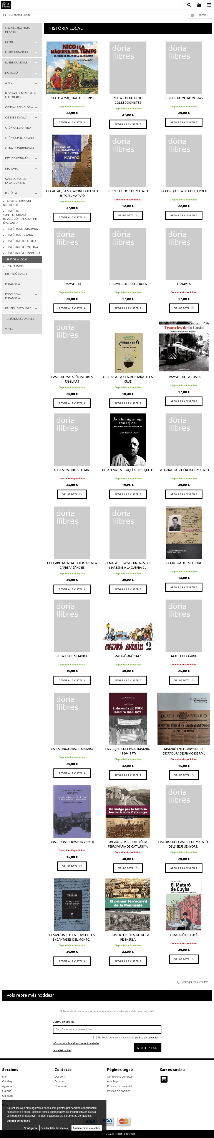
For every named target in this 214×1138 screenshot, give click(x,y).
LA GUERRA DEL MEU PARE (184, 563)
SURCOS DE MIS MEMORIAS (184, 98)
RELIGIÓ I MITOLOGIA (18, 308)
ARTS (8, 83)
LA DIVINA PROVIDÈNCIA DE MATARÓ (184, 470)
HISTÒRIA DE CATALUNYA (22, 228)
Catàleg (7, 1081)
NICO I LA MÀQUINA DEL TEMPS (72, 98)
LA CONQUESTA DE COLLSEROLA (184, 191)
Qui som (7, 1095)
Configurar (30, 1128)
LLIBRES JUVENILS (16, 62)
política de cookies (18, 1120)
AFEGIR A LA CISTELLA (72, 122)
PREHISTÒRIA (15, 265)
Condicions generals (120, 1076)
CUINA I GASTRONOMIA (19, 148)
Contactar (61, 1086)
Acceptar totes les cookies (86, 1128)
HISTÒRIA (11, 193)
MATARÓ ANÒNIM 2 (127, 656)
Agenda (7, 1086)
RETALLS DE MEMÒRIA (72, 656)
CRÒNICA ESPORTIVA (18, 127)
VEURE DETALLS (128, 215)
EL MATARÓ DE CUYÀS (184, 935)
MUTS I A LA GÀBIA (184, 656)
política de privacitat (146, 1037)
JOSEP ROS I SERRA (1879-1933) (72, 842)
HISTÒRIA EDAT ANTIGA (21, 241)
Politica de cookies (119, 1091)
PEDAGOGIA (12, 284)
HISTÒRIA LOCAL (17, 259)
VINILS (9, 329)
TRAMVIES (184, 284)
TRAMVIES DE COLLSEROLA (128, 284)
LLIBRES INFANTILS (16, 52)
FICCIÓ (9, 42)
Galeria (6, 1091)
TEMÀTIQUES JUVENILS (19, 318)
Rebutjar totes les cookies (54, 1128)
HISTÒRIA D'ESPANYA (20, 234)
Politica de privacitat (119, 1086)
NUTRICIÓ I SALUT (16, 273)
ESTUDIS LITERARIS (16, 158)
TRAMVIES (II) (72, 284)
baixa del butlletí (62, 1050)
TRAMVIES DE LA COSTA (184, 377)
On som (60, 1081)
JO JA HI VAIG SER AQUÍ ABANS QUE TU (127, 470)
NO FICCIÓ (11, 72)
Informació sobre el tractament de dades (76, 1043)
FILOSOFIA (11, 168)
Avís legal (113, 1081)
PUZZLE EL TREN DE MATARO (128, 191)
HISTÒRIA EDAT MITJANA (22, 247)
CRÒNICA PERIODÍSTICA (19, 138)
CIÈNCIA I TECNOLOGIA (19, 107)
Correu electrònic (63, 1021)
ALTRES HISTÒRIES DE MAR (72, 470)
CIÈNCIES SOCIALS (16, 117)
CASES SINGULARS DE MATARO (72, 749)
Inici (4, 1076)
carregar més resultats (195, 982)
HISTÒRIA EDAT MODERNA (23, 253)
